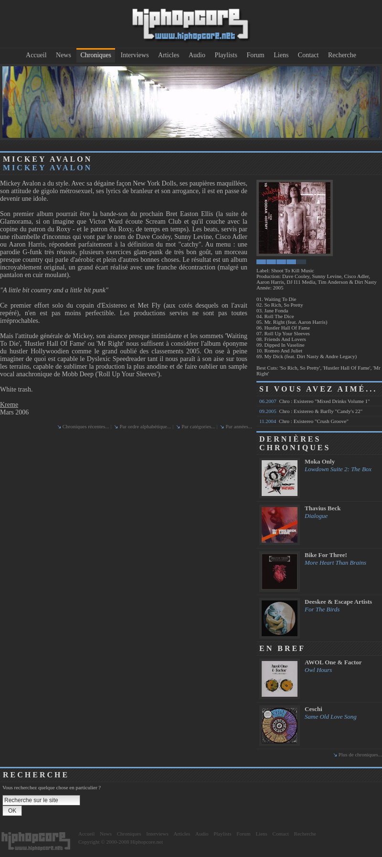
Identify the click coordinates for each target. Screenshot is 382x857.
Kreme (9, 404)
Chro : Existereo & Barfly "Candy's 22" (310, 411)
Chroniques (95, 55)
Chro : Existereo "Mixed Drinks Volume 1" (314, 401)
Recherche (342, 55)
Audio (197, 55)
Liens (281, 55)
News (63, 55)
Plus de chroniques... (360, 754)
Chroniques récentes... (86, 426)
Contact (308, 55)
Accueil (36, 55)
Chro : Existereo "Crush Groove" (304, 421)
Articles (168, 55)
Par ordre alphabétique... (145, 426)
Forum (255, 55)
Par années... (238, 426)
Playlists (225, 55)
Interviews (135, 55)
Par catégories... (198, 426)
